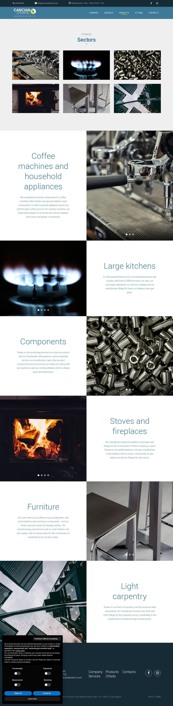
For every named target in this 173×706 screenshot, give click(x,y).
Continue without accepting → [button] (47, 639)
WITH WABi (154, 697)
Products (124, 13)
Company (93, 13)
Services (108, 13)
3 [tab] (133, 234)
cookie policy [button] (20, 651)
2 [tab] (129, 234)
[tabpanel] (129, 186)
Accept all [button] (47, 693)
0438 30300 (19, 3)
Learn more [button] (32, 699)
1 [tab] (126, 234)
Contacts (154, 13)
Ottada (139, 13)
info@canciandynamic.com (47, 3)
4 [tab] (48, 310)
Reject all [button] (18, 693)
